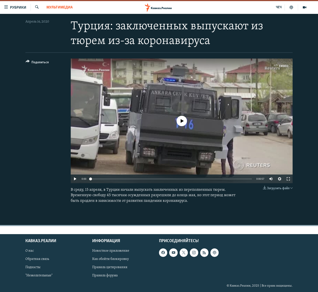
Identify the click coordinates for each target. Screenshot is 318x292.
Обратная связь (37, 259)
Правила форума (105, 275)
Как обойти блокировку (110, 259)
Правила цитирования (109, 267)
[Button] (37, 63)
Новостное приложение (110, 251)
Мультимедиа (59, 7)
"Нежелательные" (38, 275)
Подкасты (32, 267)
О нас (29, 251)
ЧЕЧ (279, 7)
